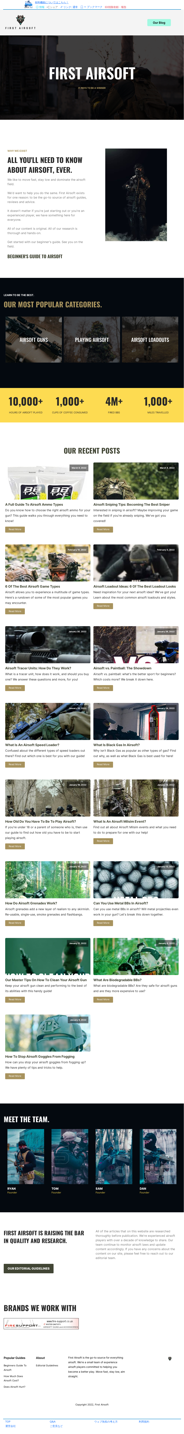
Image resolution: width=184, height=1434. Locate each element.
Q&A (53, 1421)
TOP (8, 1421)
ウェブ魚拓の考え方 (106, 1421)
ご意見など (56, 1426)
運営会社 (10, 1426)
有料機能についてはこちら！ (52, 2)
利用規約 (144, 1421)
